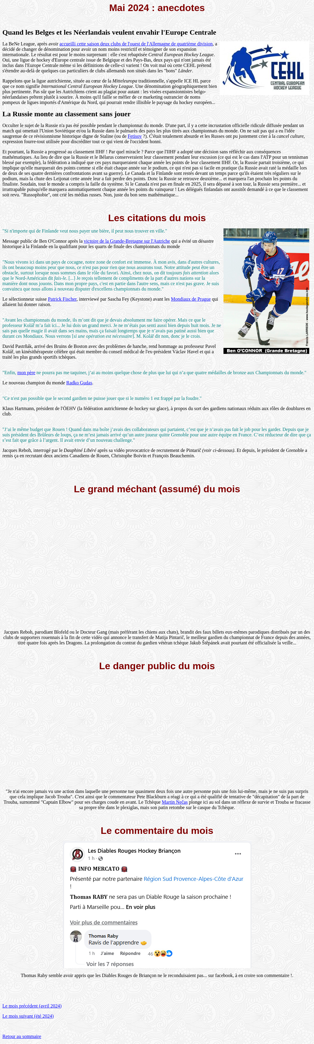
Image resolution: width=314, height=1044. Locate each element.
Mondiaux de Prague (191, 299)
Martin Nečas (175, 802)
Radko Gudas (79, 382)
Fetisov (135, 136)
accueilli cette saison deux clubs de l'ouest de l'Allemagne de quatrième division (136, 43)
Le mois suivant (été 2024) (28, 1016)
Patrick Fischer (62, 299)
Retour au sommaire (21, 1036)
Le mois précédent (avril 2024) (32, 1005)
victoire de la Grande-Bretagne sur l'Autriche (127, 241)
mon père (26, 372)
